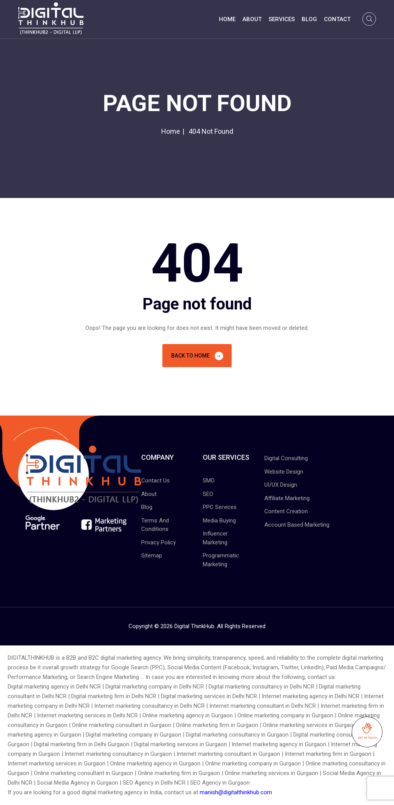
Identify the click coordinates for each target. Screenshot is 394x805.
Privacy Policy (158, 542)
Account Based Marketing (296, 524)
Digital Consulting (286, 458)
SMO (209, 480)
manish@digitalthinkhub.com (236, 792)
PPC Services (220, 507)
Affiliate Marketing (287, 498)
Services (282, 19)
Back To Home (197, 356)
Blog (309, 19)
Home (227, 19)
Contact (337, 19)
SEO (208, 494)
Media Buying (219, 520)
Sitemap (151, 555)
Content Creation (286, 511)
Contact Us (155, 480)
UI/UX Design (280, 484)
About (252, 19)
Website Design (283, 471)
